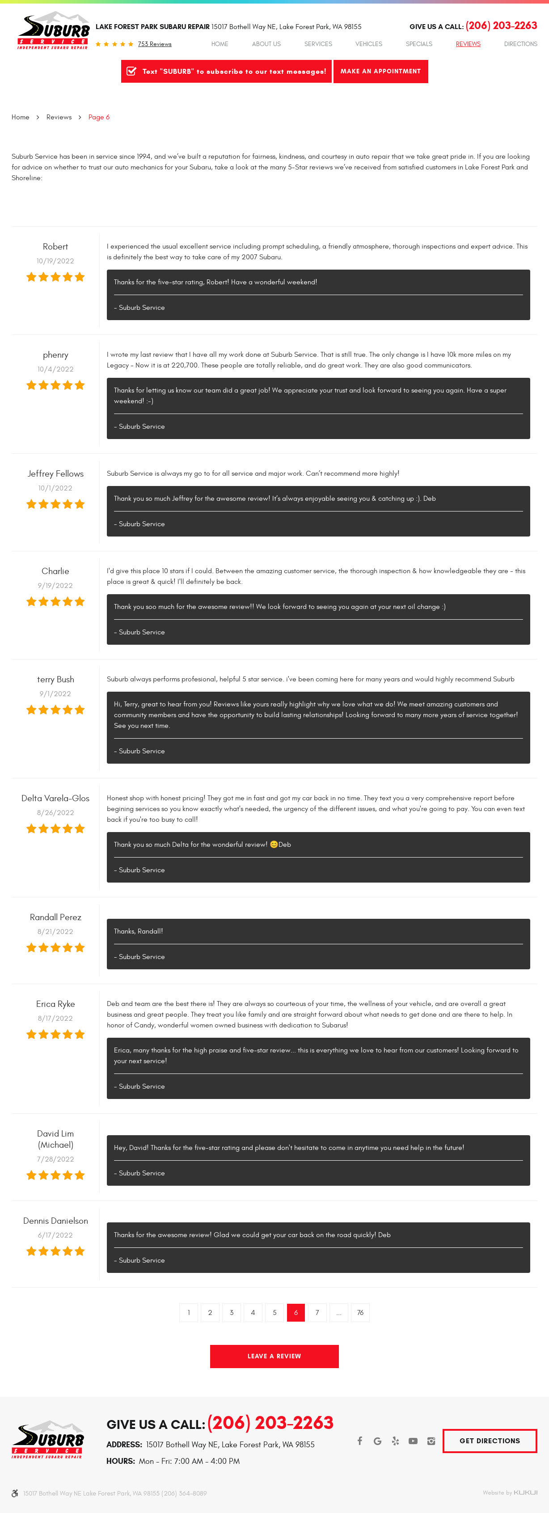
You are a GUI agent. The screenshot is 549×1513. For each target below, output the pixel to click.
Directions (520, 44)
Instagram (431, 1441)
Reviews (468, 44)
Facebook (359, 1441)
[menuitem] (219, 44)
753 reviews (155, 44)
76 (360, 1313)
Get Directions (490, 1441)
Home (219, 44)
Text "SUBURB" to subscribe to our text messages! (234, 71)
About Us (266, 44)
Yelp (395, 1441)
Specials (419, 44)
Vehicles (368, 44)
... (339, 1313)
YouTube (413, 1441)
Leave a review (274, 1356)
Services (318, 44)
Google (377, 1441)
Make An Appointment (381, 71)
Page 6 (99, 117)
